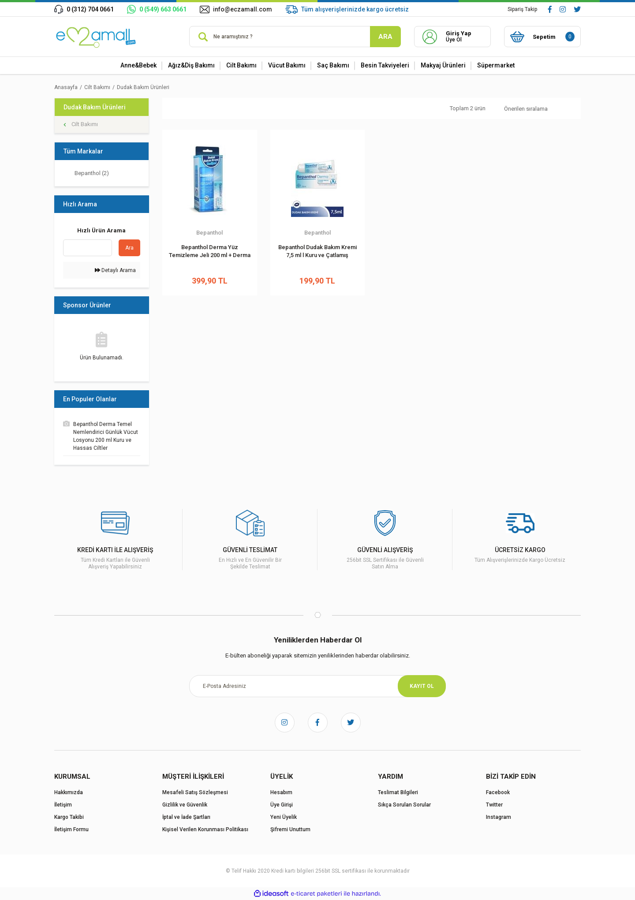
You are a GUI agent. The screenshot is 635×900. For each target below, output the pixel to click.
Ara (129, 248)
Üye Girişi (281, 805)
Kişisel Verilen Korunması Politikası (205, 829)
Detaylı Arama (115, 270)
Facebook (498, 792)
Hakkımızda (68, 792)
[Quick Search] (87, 247)
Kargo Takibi (69, 817)
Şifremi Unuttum (290, 829)
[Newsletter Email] (317, 686)
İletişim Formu (71, 829)
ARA (385, 37)
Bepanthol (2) (92, 173)
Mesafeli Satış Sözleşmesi (195, 792)
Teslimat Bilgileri (398, 792)
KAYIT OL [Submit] (422, 686)
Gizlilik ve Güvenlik (184, 805)
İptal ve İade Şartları (186, 817)
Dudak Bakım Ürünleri (143, 87)
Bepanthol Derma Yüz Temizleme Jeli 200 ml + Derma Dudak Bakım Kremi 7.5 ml (209, 251)
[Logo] (97, 36)
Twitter (494, 805)
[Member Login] (452, 36)
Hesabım (281, 792)
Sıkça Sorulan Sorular (404, 805)
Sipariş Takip (522, 9)
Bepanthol (209, 232)
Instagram (498, 817)
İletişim (63, 805)
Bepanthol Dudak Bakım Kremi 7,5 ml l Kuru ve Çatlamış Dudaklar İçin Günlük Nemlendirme (317, 251)
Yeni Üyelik (283, 817)
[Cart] (542, 36)
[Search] (295, 36)
